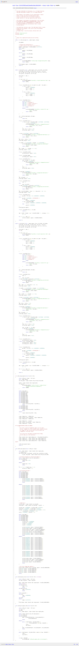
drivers (44, 5)
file (35, 8)
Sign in (77, 1)
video (48, 5)
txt (74, 644)
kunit (14, 5)
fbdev (51, 5)
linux (17, 5)
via (54, 5)
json (77, 644)
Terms (13, 644)
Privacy (9, 644)
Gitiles (7, 644)
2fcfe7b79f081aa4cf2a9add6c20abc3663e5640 (30, 5)
